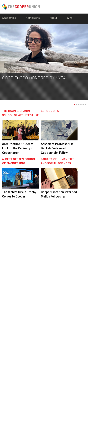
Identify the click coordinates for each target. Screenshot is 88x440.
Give (69, 18)
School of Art (51, 111)
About (53, 18)
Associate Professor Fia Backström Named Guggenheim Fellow (57, 149)
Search (84, 18)
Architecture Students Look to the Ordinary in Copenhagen (17, 149)
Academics (9, 18)
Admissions (33, 18)
